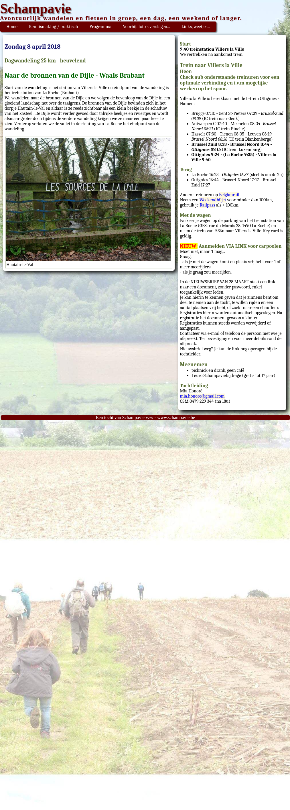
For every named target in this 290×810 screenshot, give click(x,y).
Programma (101, 26)
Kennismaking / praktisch (53, 26)
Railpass (207, 205)
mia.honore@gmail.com (202, 396)
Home (11, 26)
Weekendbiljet (213, 199)
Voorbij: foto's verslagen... (146, 26)
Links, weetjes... (196, 26)
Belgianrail (229, 194)
